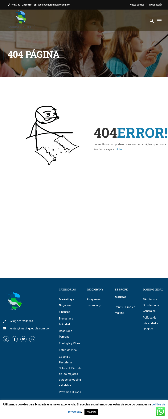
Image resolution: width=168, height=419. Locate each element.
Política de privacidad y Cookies (150, 323)
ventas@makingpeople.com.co (54, 4)
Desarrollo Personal (65, 333)
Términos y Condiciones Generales (151, 305)
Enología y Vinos (69, 343)
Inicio (118, 149)
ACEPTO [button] (91, 411)
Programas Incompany (94, 302)
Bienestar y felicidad (66, 321)
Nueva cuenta (137, 4)
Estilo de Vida (68, 350)
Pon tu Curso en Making (125, 310)
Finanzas (64, 312)
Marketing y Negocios (66, 302)
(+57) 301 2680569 (21, 4)
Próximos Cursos (70, 392)
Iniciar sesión (155, 4)
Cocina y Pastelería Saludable (70, 371)
